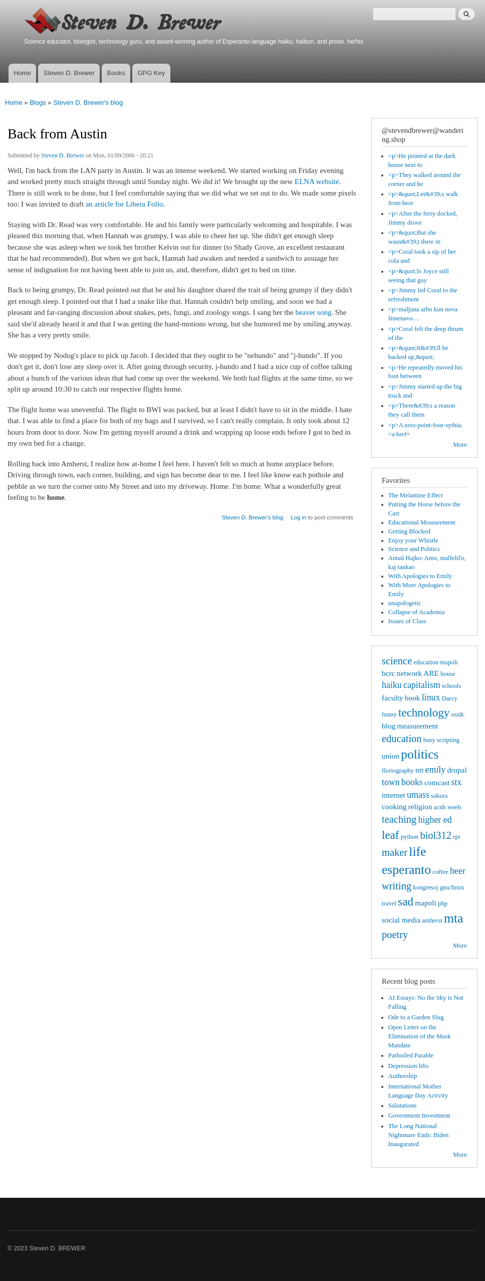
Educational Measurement (421, 522)
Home (22, 73)
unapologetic (404, 603)
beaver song (313, 312)
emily (435, 770)
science (397, 660)
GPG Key (151, 73)
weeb (454, 807)
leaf (390, 834)
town (391, 782)
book (412, 697)
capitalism (421, 685)
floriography (398, 770)
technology (423, 712)
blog (388, 725)
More (460, 444)
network (409, 673)
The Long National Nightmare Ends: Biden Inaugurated (418, 1135)
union (390, 756)
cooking (394, 806)
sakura (439, 795)
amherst (432, 920)
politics (419, 754)
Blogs (38, 102)
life (417, 851)
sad (405, 901)
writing (396, 885)
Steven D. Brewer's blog (88, 102)
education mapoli (435, 662)
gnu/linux (452, 887)
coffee (440, 871)
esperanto (406, 869)
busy (429, 740)
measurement (417, 725)
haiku (392, 685)
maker (394, 852)
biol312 (435, 835)
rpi (456, 836)
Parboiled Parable (411, 1055)
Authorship (402, 1075)
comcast (436, 782)
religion (420, 806)
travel (389, 903)
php (442, 903)
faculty (392, 697)
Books (116, 73)
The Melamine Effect (415, 495)
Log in (298, 517)
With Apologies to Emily (420, 576)
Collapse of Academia (416, 612)
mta (453, 918)
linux (431, 697)
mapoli (425, 902)
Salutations (402, 1105)
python (410, 836)
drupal (456, 770)
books (412, 782)
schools (451, 685)
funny (389, 714)
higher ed (435, 820)
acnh (440, 807)
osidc (458, 714)
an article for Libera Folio (124, 204)
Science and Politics (414, 549)
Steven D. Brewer (69, 73)
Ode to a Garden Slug (416, 1017)
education (402, 738)
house (447, 673)
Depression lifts (408, 1065)
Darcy (449, 698)
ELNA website (317, 181)
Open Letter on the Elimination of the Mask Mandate (419, 1036)
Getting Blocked (409, 531)
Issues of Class (407, 621)
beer (457, 871)
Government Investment (419, 1115)
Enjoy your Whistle (413, 540)
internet (393, 795)
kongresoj (425, 887)
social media (401, 920)
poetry (395, 934)
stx (456, 782)
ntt (419, 770)
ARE (431, 673)
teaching (399, 819)
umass (418, 795)
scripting (448, 740)
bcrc (388, 673)
